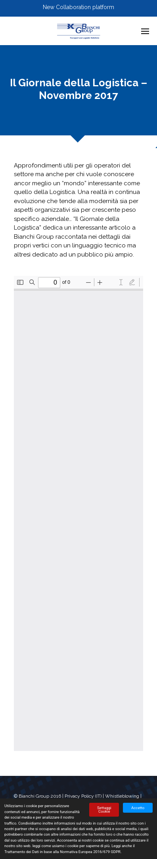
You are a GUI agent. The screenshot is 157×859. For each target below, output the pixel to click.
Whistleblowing (122, 796)
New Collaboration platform (78, 7)
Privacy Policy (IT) (83, 796)
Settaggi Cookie (104, 810)
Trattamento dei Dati (21, 851)
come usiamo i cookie (60, 846)
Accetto (137, 808)
